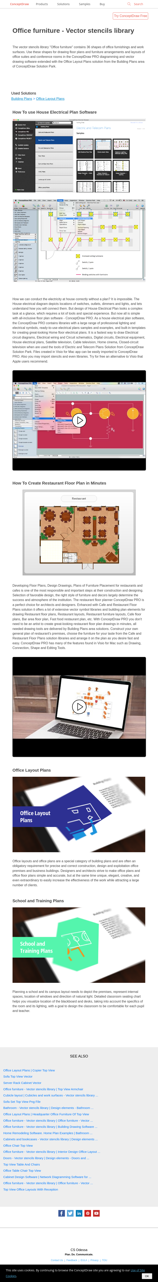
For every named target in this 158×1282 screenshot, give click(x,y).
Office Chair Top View (18, 1145)
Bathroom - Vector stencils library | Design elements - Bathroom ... (48, 1108)
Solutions (63, 4)
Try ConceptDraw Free (130, 16)
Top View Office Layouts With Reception (30, 1189)
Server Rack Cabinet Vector (22, 1083)
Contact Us (57, 1260)
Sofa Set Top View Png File (21, 1101)
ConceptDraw (19, 4)
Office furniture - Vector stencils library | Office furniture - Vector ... (48, 1120)
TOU (104, 1260)
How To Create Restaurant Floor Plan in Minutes (59, 483)
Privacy (95, 1260)
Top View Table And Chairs (21, 1164)
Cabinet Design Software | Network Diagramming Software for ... (47, 1177)
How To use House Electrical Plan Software (55, 112)
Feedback (71, 1260)
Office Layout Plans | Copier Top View (29, 1070)
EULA (84, 1260)
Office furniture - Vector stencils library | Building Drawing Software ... (50, 1126)
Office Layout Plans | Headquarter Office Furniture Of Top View (46, 1114)
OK (147, 1276)
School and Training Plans (38, 901)
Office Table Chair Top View (22, 1170)
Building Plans (21, 98)
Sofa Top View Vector (17, 1076)
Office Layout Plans (50, 98)
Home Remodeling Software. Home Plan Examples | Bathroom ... (47, 1133)
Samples (84, 4)
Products (42, 4)
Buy (102, 4)
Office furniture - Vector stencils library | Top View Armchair (43, 1089)
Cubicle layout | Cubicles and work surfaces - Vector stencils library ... (50, 1095)
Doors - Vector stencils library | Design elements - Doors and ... (46, 1158)
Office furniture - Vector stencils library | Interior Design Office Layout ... (51, 1151)
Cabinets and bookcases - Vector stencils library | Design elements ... (50, 1139)
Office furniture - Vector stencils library (73, 30)
